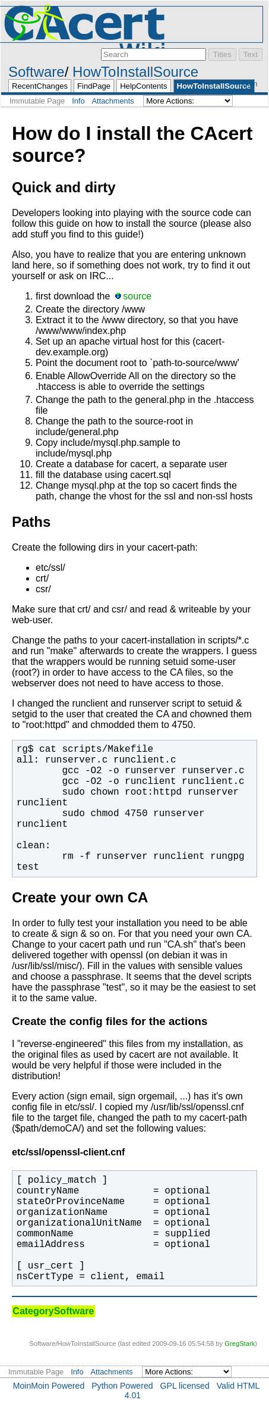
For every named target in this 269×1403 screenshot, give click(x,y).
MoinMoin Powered (49, 1385)
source (137, 296)
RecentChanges (40, 86)
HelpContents (143, 86)
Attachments (113, 100)
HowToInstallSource (135, 72)
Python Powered (122, 1385)
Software (36, 72)
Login (247, 83)
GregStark (239, 1343)
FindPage (93, 86)
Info (78, 100)
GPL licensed (185, 1385)
